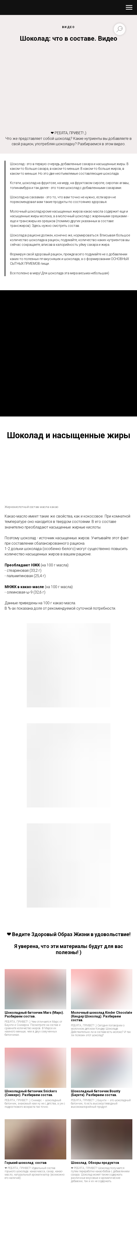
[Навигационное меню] (129, 7)
